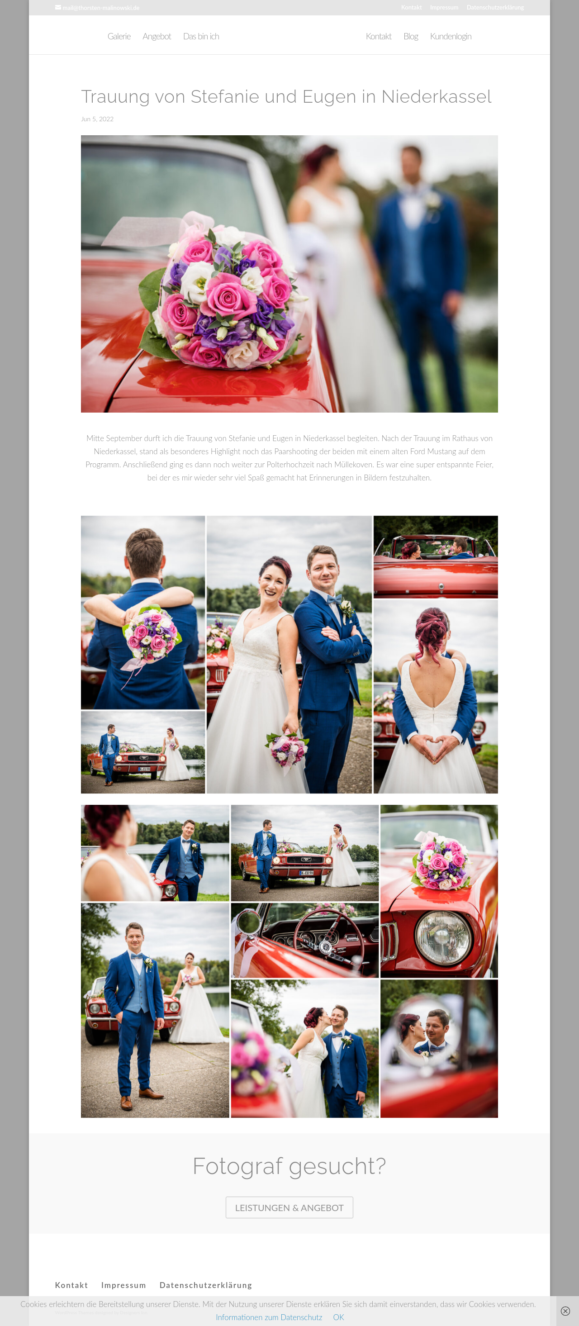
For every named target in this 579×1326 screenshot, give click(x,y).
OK (338, 1317)
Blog (410, 37)
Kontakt (411, 8)
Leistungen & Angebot (289, 1207)
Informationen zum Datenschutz (269, 1317)
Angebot (156, 37)
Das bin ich (201, 37)
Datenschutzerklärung (495, 8)
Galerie (119, 37)
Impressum (444, 8)
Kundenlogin (450, 37)
